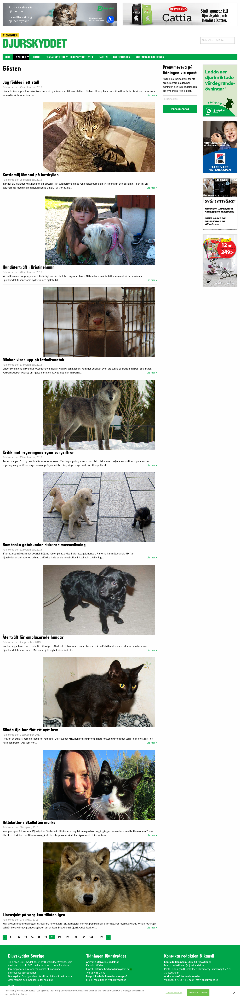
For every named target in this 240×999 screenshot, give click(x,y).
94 (19, 937)
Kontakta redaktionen (150, 57)
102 (75, 937)
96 (32, 937)
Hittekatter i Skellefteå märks (29, 822)
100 (59, 937)
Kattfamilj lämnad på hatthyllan (31, 175)
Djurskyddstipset (81, 57)
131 (101, 937)
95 (25, 937)
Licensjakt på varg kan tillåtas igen (34, 914)
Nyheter (21, 57)
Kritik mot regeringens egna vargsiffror (38, 452)
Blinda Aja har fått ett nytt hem (30, 730)
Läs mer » (151, 95)
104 (91, 937)
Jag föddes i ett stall (21, 82)
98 (45, 937)
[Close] (234, 992)
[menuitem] (8, 57)
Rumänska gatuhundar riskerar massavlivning (44, 544)
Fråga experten (55, 57)
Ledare (36, 57)
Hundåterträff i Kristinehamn (29, 267)
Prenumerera (180, 109)
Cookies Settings (174, 992)
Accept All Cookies (198, 992)
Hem (7, 57)
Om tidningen (121, 57)
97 (39, 937)
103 (83, 937)
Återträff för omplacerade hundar (33, 637)
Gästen (103, 57)
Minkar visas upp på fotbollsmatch (33, 359)
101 (67, 937)
